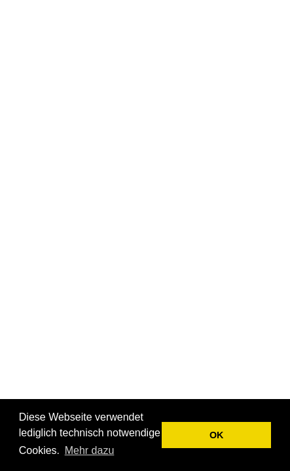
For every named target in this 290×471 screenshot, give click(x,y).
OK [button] (216, 435)
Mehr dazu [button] (90, 450)
